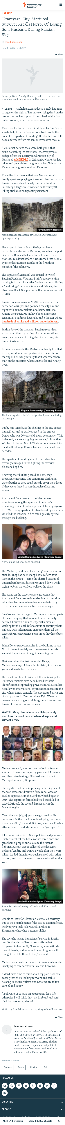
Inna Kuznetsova (13, 42)
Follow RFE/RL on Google (39, 1121)
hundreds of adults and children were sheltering (30, 321)
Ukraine (7, 13)
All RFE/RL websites (13, 1121)
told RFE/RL (21, 159)
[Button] (59, 54)
